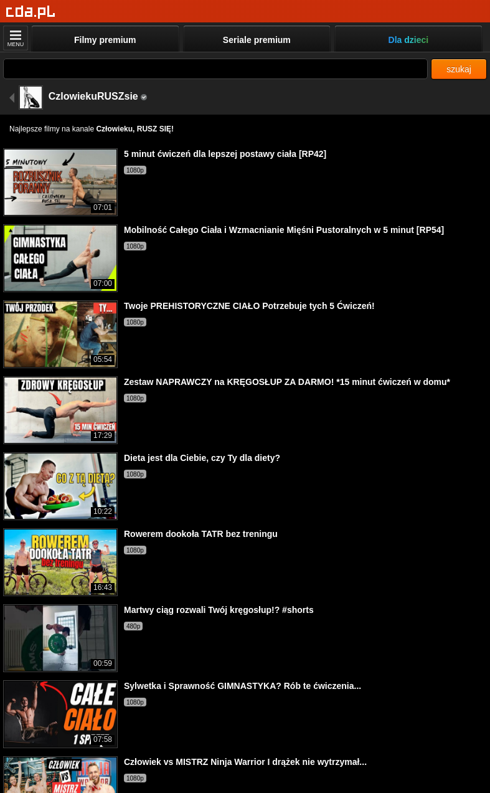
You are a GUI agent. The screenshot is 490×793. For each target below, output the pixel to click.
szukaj (458, 69)
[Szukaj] (215, 69)
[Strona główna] (30, 12)
